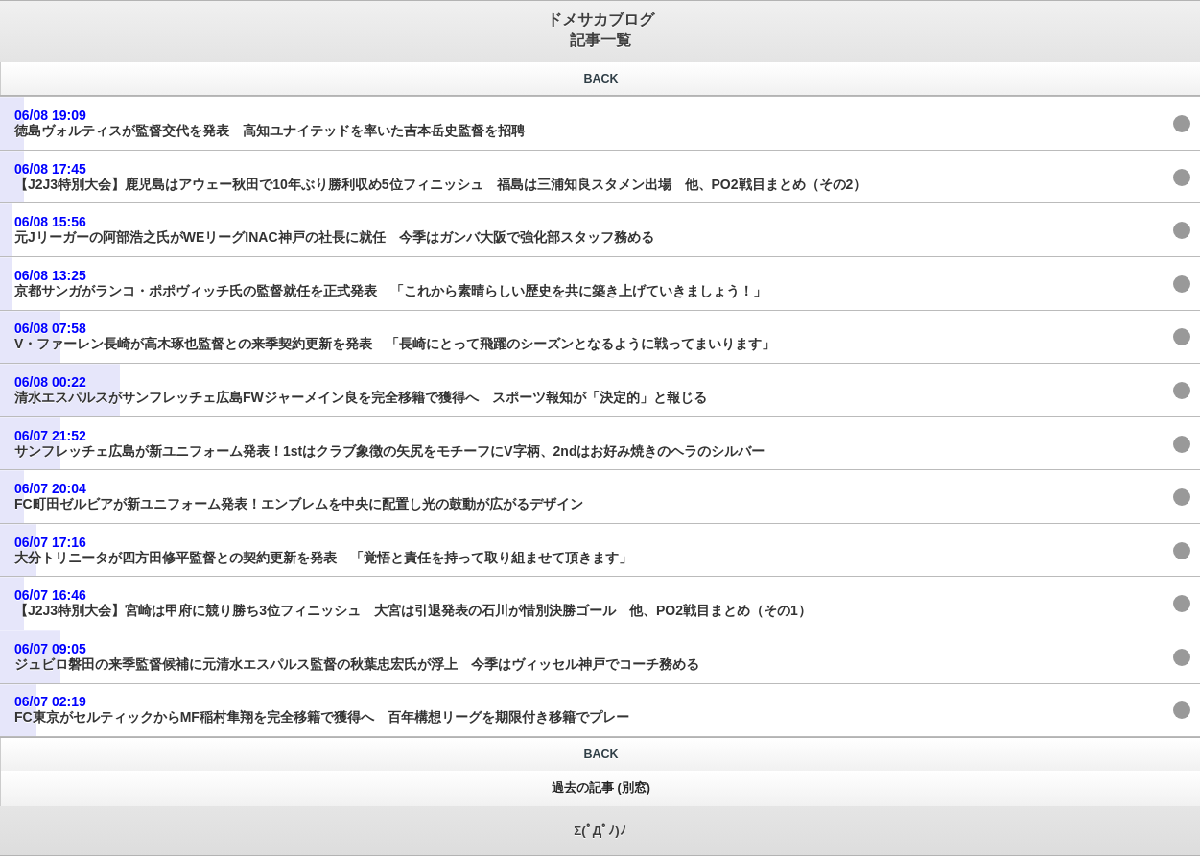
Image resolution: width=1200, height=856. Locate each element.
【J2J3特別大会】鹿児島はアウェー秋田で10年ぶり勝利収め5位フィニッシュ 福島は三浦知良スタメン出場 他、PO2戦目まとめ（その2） (440, 176)
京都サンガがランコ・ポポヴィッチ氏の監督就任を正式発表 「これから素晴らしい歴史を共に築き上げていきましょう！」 (390, 283)
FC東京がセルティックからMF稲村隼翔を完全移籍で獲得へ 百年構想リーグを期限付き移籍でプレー (321, 709)
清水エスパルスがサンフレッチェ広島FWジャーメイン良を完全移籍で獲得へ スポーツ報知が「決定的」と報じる (360, 389)
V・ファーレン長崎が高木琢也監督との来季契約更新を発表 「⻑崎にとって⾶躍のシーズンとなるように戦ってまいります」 (394, 336)
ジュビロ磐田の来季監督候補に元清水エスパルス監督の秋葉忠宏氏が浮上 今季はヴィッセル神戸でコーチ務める (356, 656)
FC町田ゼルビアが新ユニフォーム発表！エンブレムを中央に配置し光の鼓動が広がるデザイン (298, 496)
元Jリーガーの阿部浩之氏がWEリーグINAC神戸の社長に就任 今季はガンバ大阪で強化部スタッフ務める (334, 229)
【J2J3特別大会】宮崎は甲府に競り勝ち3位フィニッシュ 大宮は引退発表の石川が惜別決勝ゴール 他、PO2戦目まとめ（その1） (413, 602)
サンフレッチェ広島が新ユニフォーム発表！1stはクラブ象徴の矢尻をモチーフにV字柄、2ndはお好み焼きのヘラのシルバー (389, 443)
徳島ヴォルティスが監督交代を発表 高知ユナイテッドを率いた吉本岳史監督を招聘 (269, 122)
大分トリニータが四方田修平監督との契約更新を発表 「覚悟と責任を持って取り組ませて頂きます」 (323, 550)
